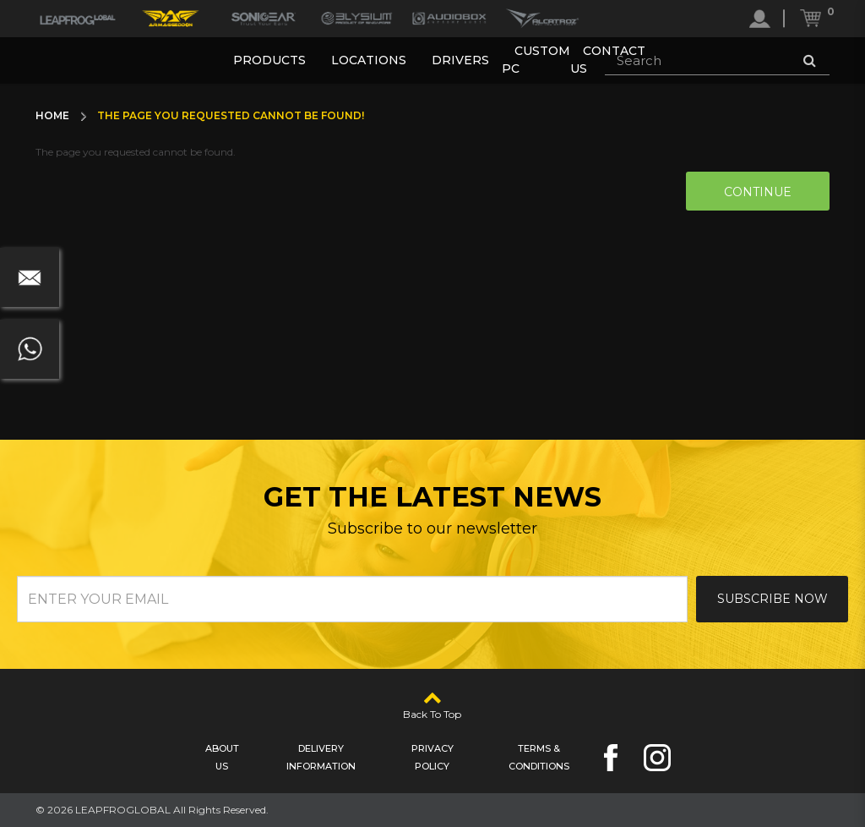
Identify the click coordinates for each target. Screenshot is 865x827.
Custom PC (536, 59)
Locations (368, 60)
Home (52, 115)
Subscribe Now (772, 598)
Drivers (460, 60)
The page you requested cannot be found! (230, 115)
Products (269, 60)
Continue (758, 192)
